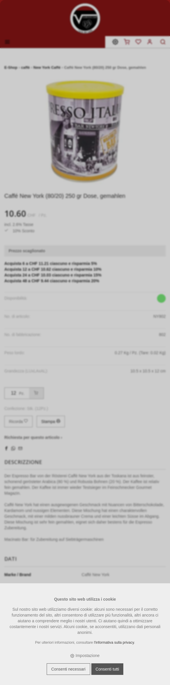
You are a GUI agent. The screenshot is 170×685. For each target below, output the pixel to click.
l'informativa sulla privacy (114, 643)
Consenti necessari (68, 669)
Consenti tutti (107, 669)
